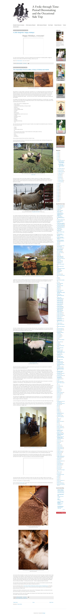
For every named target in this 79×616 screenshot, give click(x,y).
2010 (58, 193)
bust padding (59, 335)
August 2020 (60, 173)
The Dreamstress (60, 506)
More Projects (50, 25)
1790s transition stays (60, 231)
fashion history (59, 381)
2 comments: (25, 63)
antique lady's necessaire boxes (60, 318)
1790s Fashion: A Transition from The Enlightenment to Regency (60, 214)
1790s (58, 209)
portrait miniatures (60, 427)
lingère (58, 410)
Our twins (58, 425)
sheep (17, 598)
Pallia (58, 499)
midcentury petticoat (60, 416)
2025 (58, 153)
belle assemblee (59, 328)
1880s (58, 253)
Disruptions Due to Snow (35, 211)
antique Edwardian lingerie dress (60, 309)
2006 (58, 199)
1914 (58, 282)
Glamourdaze (19, 60)
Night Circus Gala (60, 421)
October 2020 (33, 174)
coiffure (58, 344)
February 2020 (60, 180)
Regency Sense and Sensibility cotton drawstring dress (60, 437)
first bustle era (59, 386)
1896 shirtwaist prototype (59, 271)
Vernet (58, 477)
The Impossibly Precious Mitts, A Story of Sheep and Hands (31, 69)
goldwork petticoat (60, 392)
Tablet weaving (59, 464)
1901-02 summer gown (61, 275)
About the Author (16, 26)
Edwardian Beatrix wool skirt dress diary (60, 357)
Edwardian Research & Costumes (18, 25)
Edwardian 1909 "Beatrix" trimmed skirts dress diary (61, 352)
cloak (58, 343)
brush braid (59, 334)
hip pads (58, 396)
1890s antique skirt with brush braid (60, 257)
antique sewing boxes (60, 324)
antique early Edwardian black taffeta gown (61, 292)
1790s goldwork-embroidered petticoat (60, 217)
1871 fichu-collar (60, 252)
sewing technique (60, 448)
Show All (64, 509)
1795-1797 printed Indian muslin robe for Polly (60, 238)
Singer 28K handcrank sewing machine (60, 457)
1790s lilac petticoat (60, 219)
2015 (58, 186)
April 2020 (60, 177)
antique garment (59, 312)
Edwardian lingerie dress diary (60, 372)
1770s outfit (59, 208)
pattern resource (59, 426)
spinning (58, 462)
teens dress (59, 467)
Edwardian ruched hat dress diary (60, 374)
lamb (58, 406)
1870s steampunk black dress (60, 249)
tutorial (58, 476)
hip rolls (58, 397)
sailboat (58, 442)
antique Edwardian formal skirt (60, 304)
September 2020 (61, 171)
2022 (58, 156)
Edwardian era (59, 366)
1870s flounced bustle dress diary (60, 246)
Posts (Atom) (20, 604)
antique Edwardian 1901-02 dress (60, 300)
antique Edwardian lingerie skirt (60, 311)
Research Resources (57, 25)
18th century (59, 274)
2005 (58, 201)
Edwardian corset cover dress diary (60, 362)
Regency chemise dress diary (60, 431)
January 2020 (60, 181)
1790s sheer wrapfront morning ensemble (60, 224)
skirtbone (58, 459)
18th (58, 272)
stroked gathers (59, 463)
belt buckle (59, 331)
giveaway (58, 388)
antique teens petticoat (61, 326)
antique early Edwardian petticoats (60, 295)
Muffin (58, 420)
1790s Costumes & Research (30, 25)
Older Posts (51, 602)
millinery (58, 418)
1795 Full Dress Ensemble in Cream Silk (60, 235)
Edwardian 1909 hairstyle (59, 355)
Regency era (59, 432)
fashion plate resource (60, 382)
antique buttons (59, 290)
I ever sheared (37, 324)
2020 (58, 159)
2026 (58, 152)
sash (58, 443)
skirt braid (58, 458)
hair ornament (59, 393)
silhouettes (59, 453)
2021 (58, 157)
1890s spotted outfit (60, 266)
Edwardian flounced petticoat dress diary (60, 368)
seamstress (59, 444)
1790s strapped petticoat (59, 230)
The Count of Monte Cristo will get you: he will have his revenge (60, 491)
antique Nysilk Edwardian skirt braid (60, 320)
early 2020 (33, 447)
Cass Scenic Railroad (60, 339)
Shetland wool (25, 598)
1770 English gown (60, 206)
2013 (58, 189)
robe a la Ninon (59, 441)
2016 (58, 185)
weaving (58, 481)
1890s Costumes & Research (42, 25)
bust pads (58, 337)
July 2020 (60, 174)
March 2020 (60, 178)
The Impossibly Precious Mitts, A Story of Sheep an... (61, 165)
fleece (58, 387)
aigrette (58, 287)
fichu (58, 384)
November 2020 (61, 168)
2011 (58, 192)
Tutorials (64, 25)
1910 (58, 277)
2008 (58, 196)
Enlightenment (59, 378)
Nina (58, 422)
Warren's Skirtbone (60, 480)
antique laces (59, 316)
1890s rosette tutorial (60, 264)
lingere (58, 409)
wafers (58, 479)
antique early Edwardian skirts (60, 298)
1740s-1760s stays (60, 205)
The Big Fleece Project (61, 469)
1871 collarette (59, 251)
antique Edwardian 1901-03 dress (60, 302)
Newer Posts (15, 602)
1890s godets (59, 260)
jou (57, 400)
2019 (58, 183)
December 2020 (61, 160)
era (57, 380)
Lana (58, 408)
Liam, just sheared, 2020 (33, 362)
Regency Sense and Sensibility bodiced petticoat (60, 434)
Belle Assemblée (60, 329)
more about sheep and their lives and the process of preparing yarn (36, 585)
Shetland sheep (20, 598)
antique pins (59, 323)
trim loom (58, 473)
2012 (58, 190)
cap (57, 338)
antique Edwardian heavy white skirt (60, 307)
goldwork (58, 391)
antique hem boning (60, 315)
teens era (58, 468)
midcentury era (59, 415)
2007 (58, 198)
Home (34, 602)
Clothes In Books (60, 489)
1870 (58, 244)
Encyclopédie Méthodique (59, 377)
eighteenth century (60, 375)
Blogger (44, 613)
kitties (58, 405)
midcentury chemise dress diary (60, 414)
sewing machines (60, 447)
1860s (58, 243)
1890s (58, 255)
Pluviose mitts (21, 482)
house (58, 398)
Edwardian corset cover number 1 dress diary (60, 364)
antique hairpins (59, 314)
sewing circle (59, 446)
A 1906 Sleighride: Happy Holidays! (23, 32)
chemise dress (59, 341)
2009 (58, 195)
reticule (58, 439)
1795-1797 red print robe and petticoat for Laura (60, 241)
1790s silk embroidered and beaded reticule (61, 226)
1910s (58, 278)
